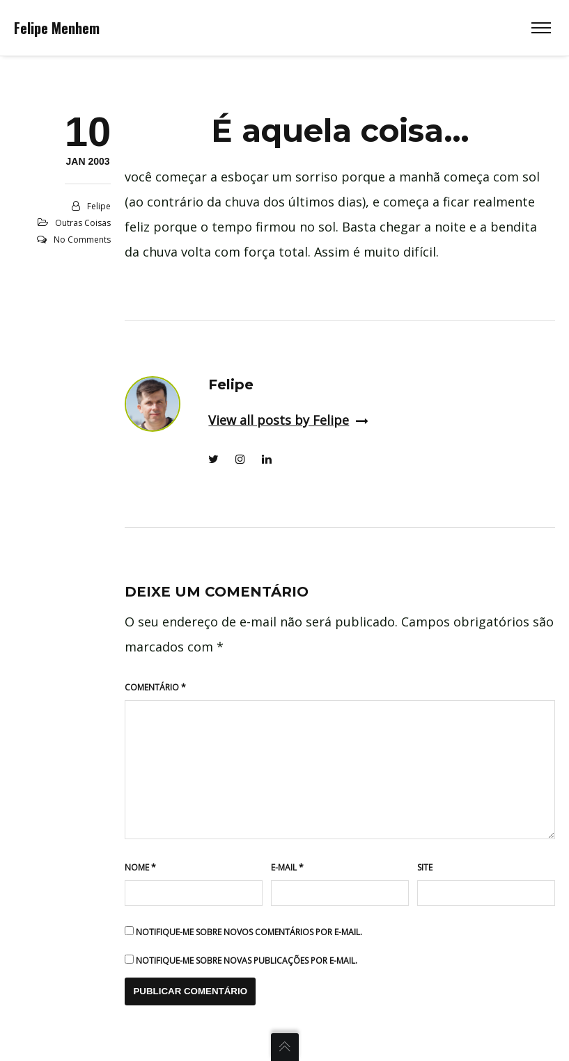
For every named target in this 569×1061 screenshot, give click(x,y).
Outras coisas (83, 223)
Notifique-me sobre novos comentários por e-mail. (249, 932)
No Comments (82, 239)
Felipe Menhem (57, 27)
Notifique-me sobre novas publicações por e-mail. (246, 960)
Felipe (99, 206)
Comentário (155, 687)
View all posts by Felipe (288, 420)
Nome (140, 867)
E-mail (287, 867)
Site (424, 867)
